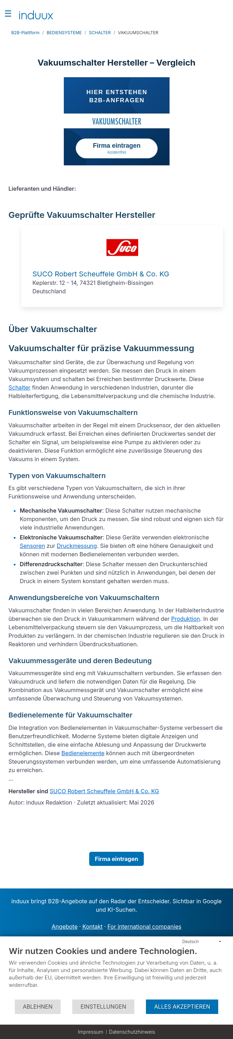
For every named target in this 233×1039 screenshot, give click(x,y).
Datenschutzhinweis (132, 1032)
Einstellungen (103, 1006)
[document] (116, 972)
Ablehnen (38, 1006)
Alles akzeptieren (182, 1006)
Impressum (90, 1032)
